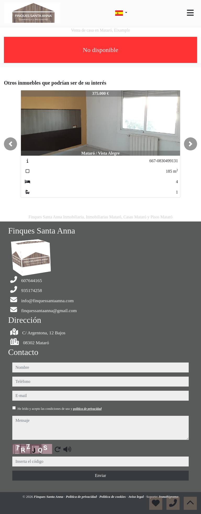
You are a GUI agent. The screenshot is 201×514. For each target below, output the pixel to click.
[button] (10, 143)
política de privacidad (87, 409)
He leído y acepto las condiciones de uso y (60, 409)
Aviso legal (136, 497)
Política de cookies (112, 497)
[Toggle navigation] (190, 13)
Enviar (100, 475)
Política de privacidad (82, 497)
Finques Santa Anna (49, 497)
